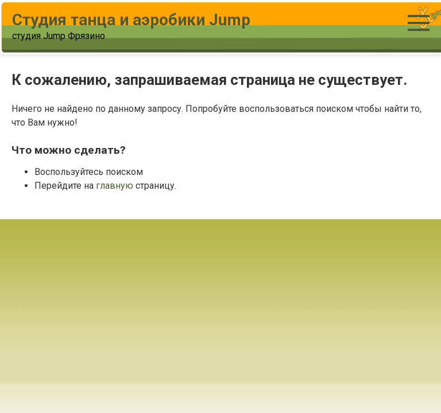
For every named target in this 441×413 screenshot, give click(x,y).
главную (114, 185)
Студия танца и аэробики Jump (131, 19)
